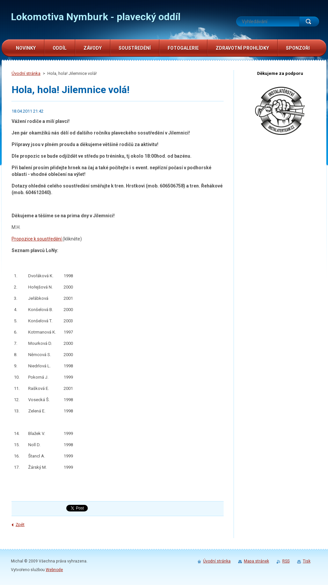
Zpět (20, 524)
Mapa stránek (256, 561)
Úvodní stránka (26, 73)
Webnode (54, 569)
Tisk (306, 561)
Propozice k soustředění (37, 238)
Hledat (309, 22)
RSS (286, 561)
